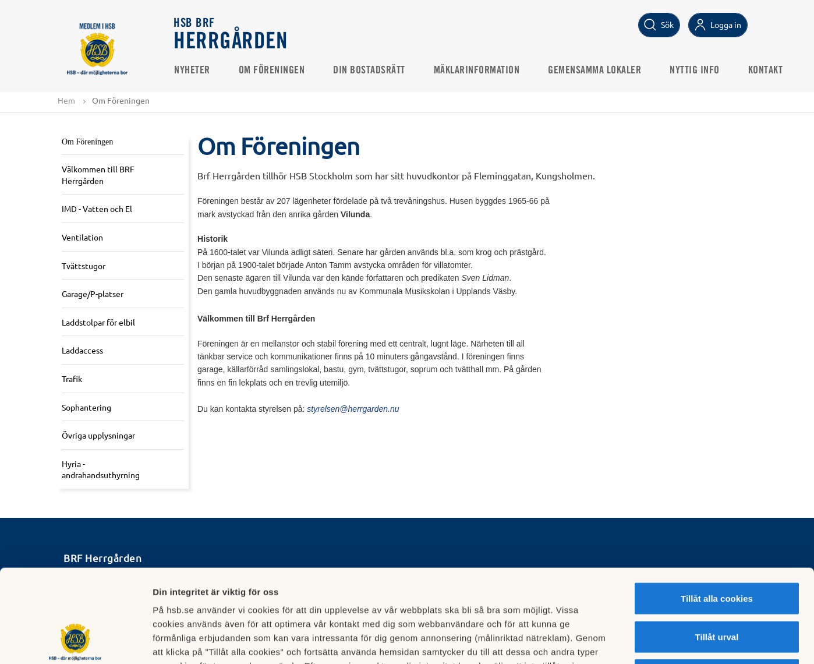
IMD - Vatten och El (97, 208)
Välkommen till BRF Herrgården (98, 175)
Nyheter (192, 70)
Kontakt (765, 70)
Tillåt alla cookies (717, 511)
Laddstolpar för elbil (98, 322)
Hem (66, 100)
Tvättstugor (83, 265)
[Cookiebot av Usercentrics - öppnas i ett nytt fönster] (75, 641)
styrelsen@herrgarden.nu (353, 409)
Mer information (619, 641)
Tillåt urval (717, 549)
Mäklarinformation (477, 70)
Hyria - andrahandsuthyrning (101, 469)
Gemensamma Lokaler (594, 70)
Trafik (72, 378)
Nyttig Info (695, 70)
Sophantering (86, 407)
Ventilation (82, 237)
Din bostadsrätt (369, 70)
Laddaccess (82, 350)
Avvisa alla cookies (716, 587)
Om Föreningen (272, 70)
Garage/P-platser (92, 293)
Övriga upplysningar (98, 435)
